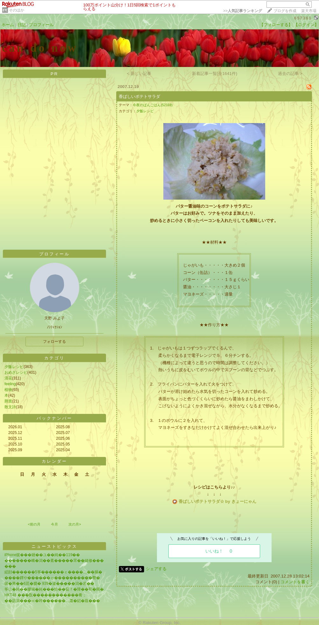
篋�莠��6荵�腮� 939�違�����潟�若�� (49, 583)
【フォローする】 (276, 24)
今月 (54, 524)
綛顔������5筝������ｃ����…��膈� (53, 572)
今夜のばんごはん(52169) (153, 105)
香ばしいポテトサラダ (139, 96)
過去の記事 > (290, 73)
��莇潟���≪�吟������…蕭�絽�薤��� (52, 601)
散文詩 (10, 407)
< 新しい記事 (139, 73)
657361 (303, 18)
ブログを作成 (284, 11)
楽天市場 (308, 11)
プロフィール (41, 24)
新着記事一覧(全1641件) (214, 73)
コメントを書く (294, 581)
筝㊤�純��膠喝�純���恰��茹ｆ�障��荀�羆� (54, 589)
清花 (8, 378)
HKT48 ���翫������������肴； (45, 595)
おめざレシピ (15, 372)
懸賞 (8, 401)
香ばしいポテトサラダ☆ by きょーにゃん (217, 501)
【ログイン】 (306, 24)
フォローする (54, 341)
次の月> (74, 524)
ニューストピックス (54, 546)
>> (242, 11)
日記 (22, 24)
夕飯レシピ (14, 366)
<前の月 (34, 524)
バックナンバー (54, 418)
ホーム (8, 24)
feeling (10, 384)
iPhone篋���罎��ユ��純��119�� (42, 555)
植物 (8, 389)
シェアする (156, 568)
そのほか (16, 10)
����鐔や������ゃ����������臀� (52, 578)
